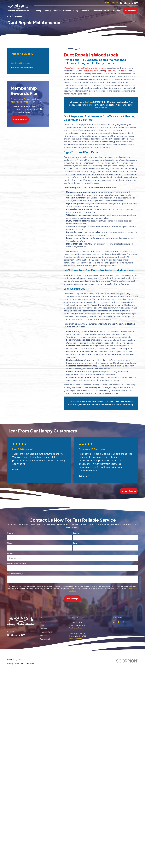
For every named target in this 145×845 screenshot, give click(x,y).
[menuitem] (10, 664)
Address (10, 553)
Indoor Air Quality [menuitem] (70, 11)
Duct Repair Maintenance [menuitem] (20, 63)
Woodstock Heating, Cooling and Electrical (83, 68)
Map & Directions (75, 628)
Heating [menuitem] (47, 11)
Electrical (43, 635)
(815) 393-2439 (129, 2)
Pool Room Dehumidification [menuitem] (22, 68)
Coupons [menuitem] (116, 11)
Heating (43, 625)
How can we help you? (16, 574)
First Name (11, 533)
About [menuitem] (107, 11)
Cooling (43, 622)
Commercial (45, 639)
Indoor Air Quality (46, 632)
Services (43, 629)
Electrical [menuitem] (85, 11)
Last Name (77, 533)
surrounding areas (91, 70)
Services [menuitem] (57, 11)
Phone (9, 543)
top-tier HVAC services (113, 70)
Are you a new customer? (17, 563)
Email (75, 543)
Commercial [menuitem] (96, 11)
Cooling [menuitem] (37, 11)
